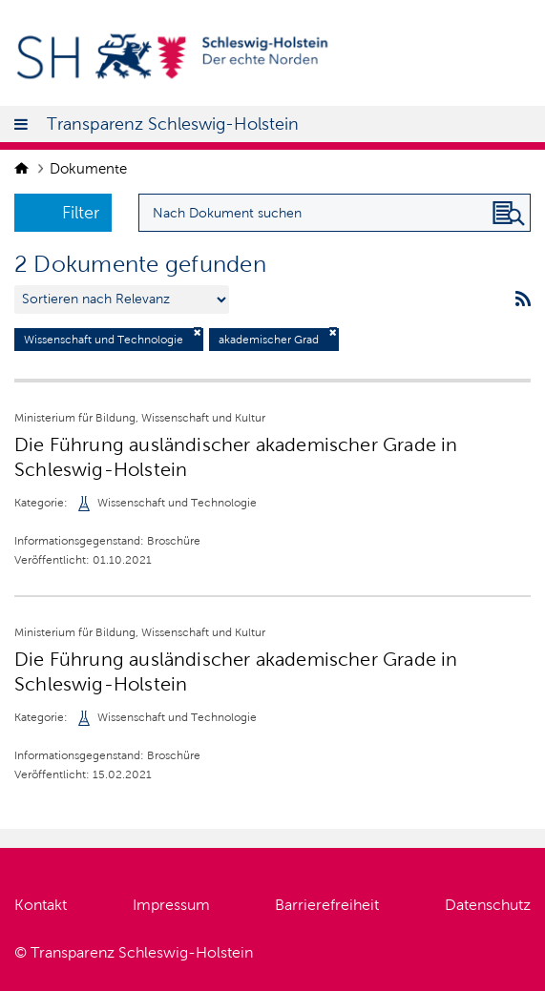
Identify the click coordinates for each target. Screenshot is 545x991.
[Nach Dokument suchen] (509, 213)
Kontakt (40, 905)
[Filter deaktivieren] (197, 332)
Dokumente (88, 168)
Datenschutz (488, 905)
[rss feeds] (523, 299)
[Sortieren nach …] (121, 299)
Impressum (171, 905)
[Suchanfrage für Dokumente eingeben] (334, 213)
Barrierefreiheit (327, 905)
